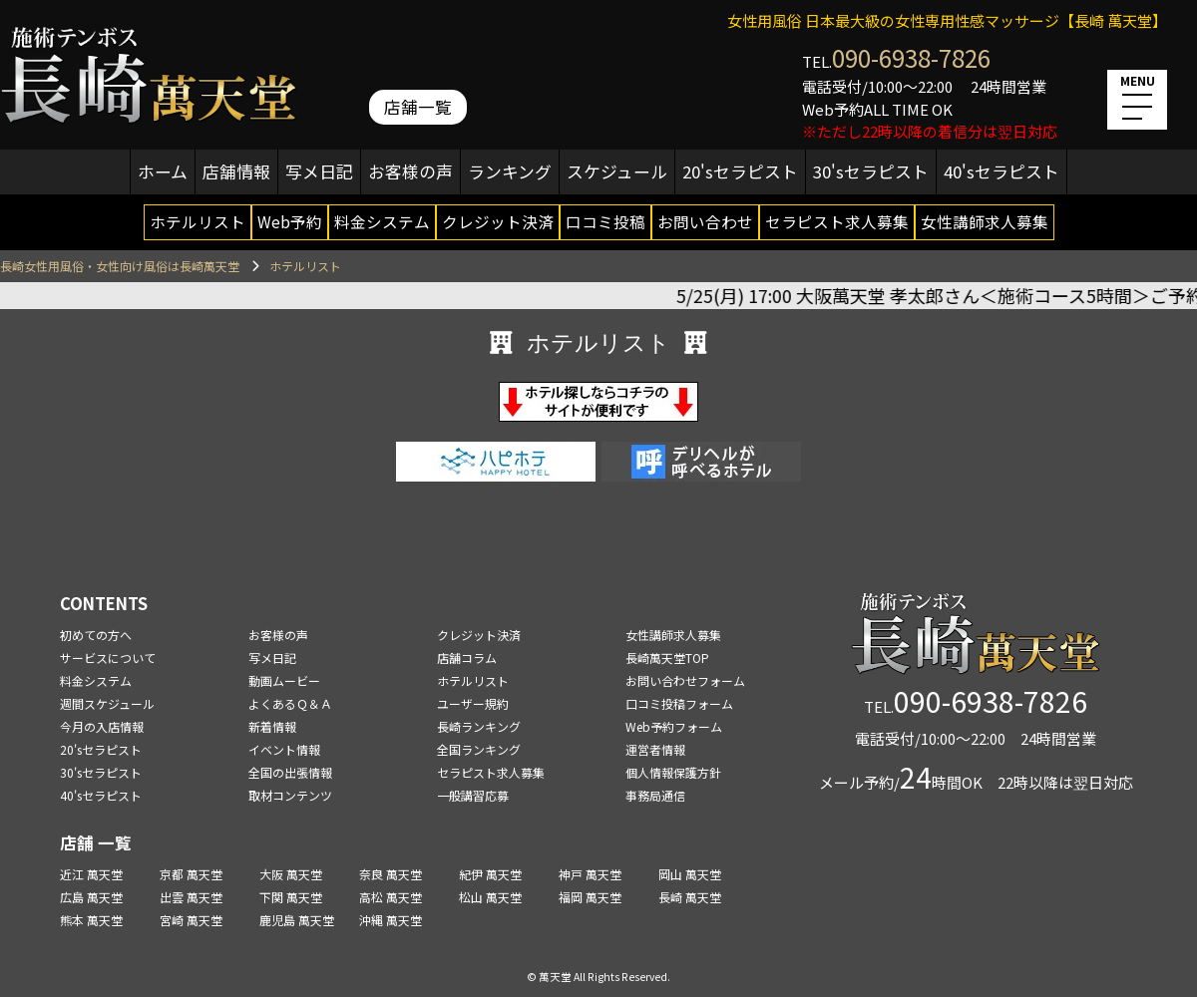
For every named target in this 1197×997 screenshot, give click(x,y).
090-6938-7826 (911, 57)
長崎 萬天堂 (689, 896)
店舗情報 (236, 171)
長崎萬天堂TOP (667, 657)
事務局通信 (655, 795)
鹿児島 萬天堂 (296, 919)
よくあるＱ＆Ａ (290, 703)
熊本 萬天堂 (91, 919)
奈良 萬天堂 (390, 873)
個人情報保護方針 (673, 772)
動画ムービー (284, 680)
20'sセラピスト (740, 171)
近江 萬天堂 (91, 873)
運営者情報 (655, 749)
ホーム (163, 171)
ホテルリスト (197, 221)
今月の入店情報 (102, 726)
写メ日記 (319, 171)
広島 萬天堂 (91, 896)
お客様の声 (410, 171)
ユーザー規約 (473, 703)
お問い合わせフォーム (685, 680)
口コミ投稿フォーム (679, 703)
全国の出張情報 (290, 772)
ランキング (510, 171)
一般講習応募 (473, 795)
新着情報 (272, 726)
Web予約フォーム (673, 726)
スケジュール (617, 171)
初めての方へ (96, 634)
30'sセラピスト (871, 171)
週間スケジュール (107, 703)
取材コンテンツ (290, 795)
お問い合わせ (705, 221)
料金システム (382, 221)
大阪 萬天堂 (290, 873)
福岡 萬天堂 (590, 896)
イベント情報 (284, 749)
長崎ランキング (479, 726)
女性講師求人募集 (984, 221)
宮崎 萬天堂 (191, 919)
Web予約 (289, 221)
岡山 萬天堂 (689, 873)
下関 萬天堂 (290, 896)
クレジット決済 (498, 221)
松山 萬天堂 (490, 896)
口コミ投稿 (605, 221)
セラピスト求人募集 (837, 221)
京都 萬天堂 (191, 873)
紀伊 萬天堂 (490, 873)
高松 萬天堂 (390, 896)
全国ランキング (479, 749)
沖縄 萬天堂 (390, 919)
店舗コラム (467, 657)
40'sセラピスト (1001, 171)
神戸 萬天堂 (590, 873)
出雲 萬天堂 (191, 896)
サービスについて (108, 657)
